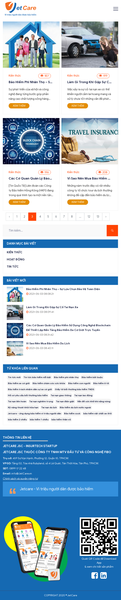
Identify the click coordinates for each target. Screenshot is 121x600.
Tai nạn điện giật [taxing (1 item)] (65, 401)
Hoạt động (16, 259)
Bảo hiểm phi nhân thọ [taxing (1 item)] (66, 377)
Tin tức (12, 266)
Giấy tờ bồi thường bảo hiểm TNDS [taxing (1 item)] (74, 389)
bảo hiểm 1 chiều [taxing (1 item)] (39, 419)
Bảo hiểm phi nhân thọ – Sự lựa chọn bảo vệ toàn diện (30, 82)
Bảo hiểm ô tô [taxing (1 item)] (101, 383)
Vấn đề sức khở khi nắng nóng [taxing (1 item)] (93, 401)
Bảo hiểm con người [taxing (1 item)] (79, 383)
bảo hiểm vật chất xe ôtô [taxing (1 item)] (97, 413)
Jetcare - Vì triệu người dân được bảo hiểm (56, 489)
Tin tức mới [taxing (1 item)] (14, 377)
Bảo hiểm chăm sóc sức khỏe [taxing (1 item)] (49, 383)
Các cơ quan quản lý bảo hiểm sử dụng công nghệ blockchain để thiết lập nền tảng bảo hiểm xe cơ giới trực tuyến (31, 178)
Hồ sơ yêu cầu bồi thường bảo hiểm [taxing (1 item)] (28, 395)
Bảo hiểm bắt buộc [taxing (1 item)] (92, 377)
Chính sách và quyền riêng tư (20, 478)
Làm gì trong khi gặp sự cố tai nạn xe (89, 82)
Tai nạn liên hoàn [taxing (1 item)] (17, 401)
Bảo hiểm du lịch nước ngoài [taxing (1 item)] (75, 407)
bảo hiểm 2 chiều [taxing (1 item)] (17, 419)
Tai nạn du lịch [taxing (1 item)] (49, 407)
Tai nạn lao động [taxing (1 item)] (83, 395)
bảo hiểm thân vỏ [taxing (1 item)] (61, 419)
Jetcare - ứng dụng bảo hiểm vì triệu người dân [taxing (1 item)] (34, 413)
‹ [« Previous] (9, 217)
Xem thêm (19, 105)
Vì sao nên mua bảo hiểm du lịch (89, 178)
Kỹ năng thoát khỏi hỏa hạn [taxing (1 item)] (23, 407)
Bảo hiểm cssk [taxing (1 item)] (72, 413)
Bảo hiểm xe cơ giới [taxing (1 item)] (19, 383)
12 (88, 217)
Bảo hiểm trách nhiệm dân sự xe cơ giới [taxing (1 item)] (30, 389)
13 (97, 217)
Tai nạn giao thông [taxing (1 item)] (61, 395)
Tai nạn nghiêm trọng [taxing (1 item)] (41, 401)
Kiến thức (15, 75)
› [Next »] (105, 217)
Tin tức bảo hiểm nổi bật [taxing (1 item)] (37, 377)
